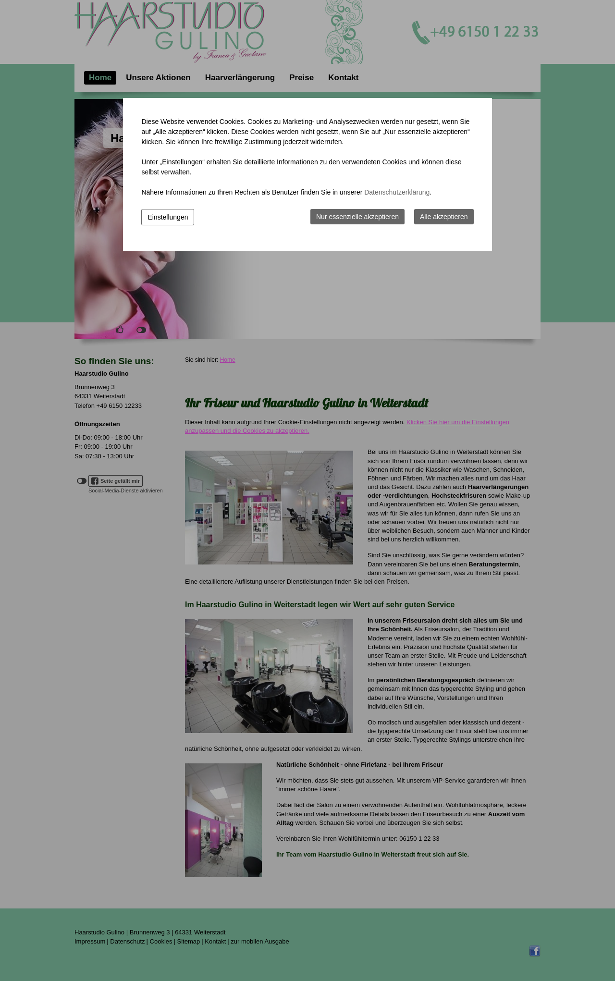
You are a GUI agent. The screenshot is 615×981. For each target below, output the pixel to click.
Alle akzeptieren (444, 217)
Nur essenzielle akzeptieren (357, 217)
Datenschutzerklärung (397, 192)
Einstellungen (168, 217)
